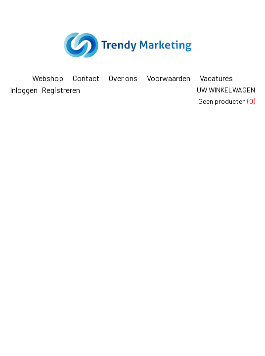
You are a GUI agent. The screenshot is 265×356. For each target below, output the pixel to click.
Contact (86, 78)
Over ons (123, 78)
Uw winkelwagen (226, 90)
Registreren (61, 89)
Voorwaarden (168, 78)
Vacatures (216, 78)
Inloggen (24, 89)
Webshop (47, 78)
